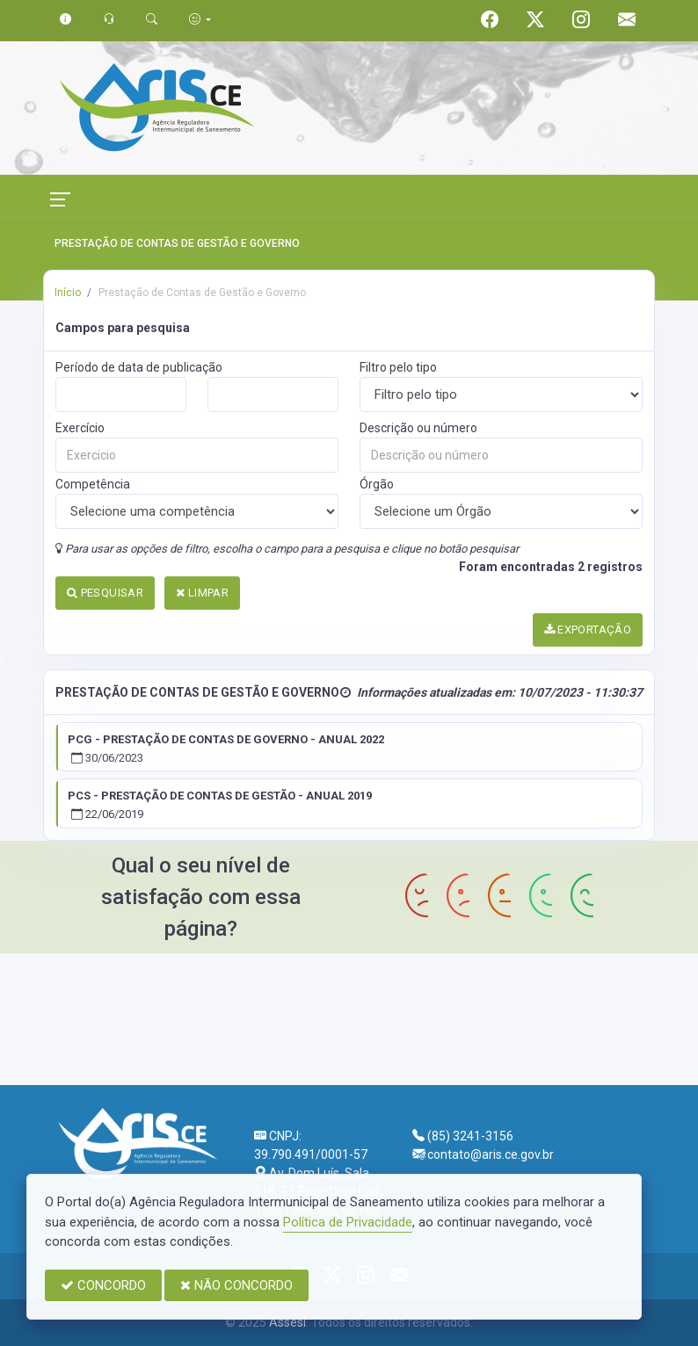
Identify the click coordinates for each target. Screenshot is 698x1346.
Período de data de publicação (138, 367)
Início (68, 292)
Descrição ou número (418, 428)
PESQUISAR (105, 592)
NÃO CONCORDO (236, 1285)
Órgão (377, 484)
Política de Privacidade (347, 1222)
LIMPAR (202, 592)
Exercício (80, 428)
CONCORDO (103, 1285)
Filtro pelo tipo (398, 367)
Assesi (287, 1322)
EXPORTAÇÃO (588, 629)
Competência (92, 484)
